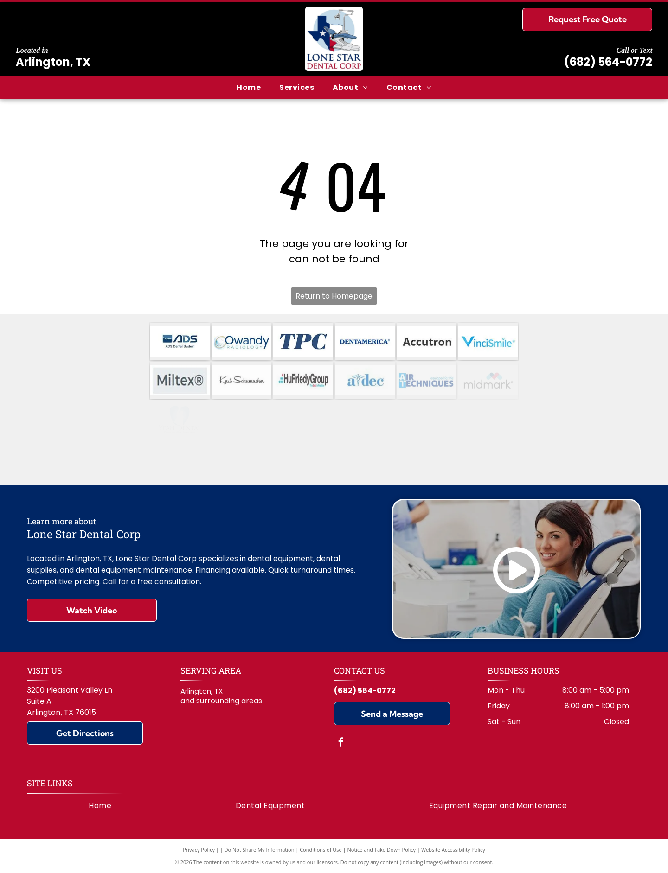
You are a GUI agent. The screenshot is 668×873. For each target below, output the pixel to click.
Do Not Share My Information (260, 849)
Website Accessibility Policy (453, 849)
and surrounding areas (221, 700)
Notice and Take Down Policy (381, 849)
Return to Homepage (334, 296)
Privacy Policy (199, 849)
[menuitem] (248, 88)
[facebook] (341, 743)
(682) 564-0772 (608, 62)
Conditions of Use (321, 849)
